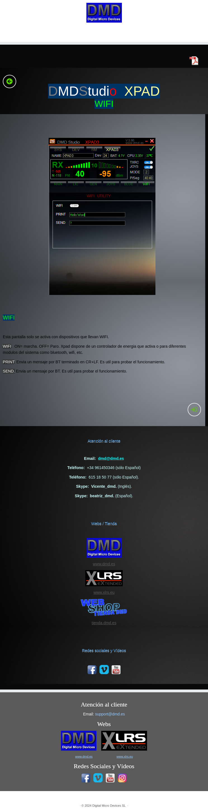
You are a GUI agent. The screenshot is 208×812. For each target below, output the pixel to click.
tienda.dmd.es (104, 623)
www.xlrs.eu (103, 592)
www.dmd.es (104, 564)
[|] (104, 13)
